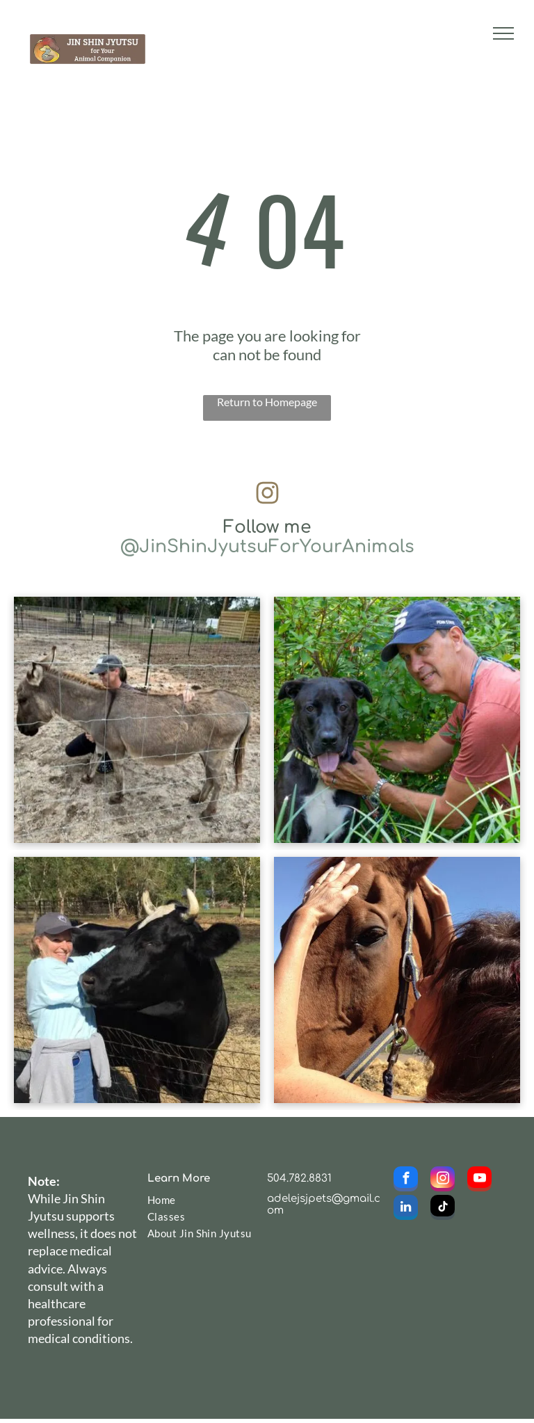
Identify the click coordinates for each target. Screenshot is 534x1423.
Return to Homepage (267, 401)
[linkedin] (406, 1209)
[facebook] (406, 1180)
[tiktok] (442, 1209)
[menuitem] (200, 1199)
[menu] (503, 33)
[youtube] (479, 1180)
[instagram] (442, 1180)
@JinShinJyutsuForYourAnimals (267, 546)
